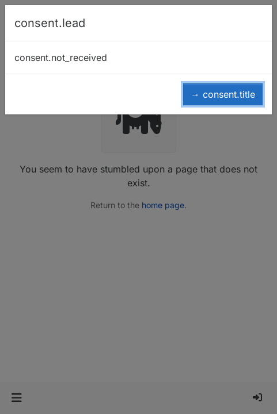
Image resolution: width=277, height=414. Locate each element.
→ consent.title (223, 94)
